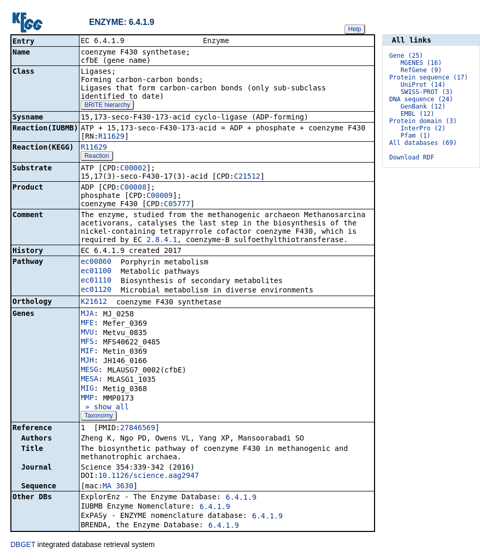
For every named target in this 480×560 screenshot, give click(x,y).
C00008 (133, 188)
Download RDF (411, 157)
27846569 (137, 428)
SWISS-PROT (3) (427, 92)
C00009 (159, 196)
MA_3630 (118, 487)
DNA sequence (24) (421, 99)
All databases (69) (423, 142)
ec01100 (96, 272)
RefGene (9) (421, 70)
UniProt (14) (423, 84)
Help (354, 29)
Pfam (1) (416, 135)
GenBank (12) (423, 106)
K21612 (94, 302)
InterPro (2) (423, 128)
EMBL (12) (417, 113)
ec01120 (96, 290)
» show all (105, 408)
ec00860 (96, 262)
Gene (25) (406, 55)
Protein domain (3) (423, 121)
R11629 (111, 137)
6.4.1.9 (241, 498)
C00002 (133, 169)
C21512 (247, 177)
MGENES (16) (421, 62)
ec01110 (96, 281)
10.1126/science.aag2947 (148, 476)
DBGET (22, 545)
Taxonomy (98, 416)
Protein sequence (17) (428, 77)
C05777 (177, 205)
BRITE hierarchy (107, 106)
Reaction (96, 157)
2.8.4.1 (161, 240)
